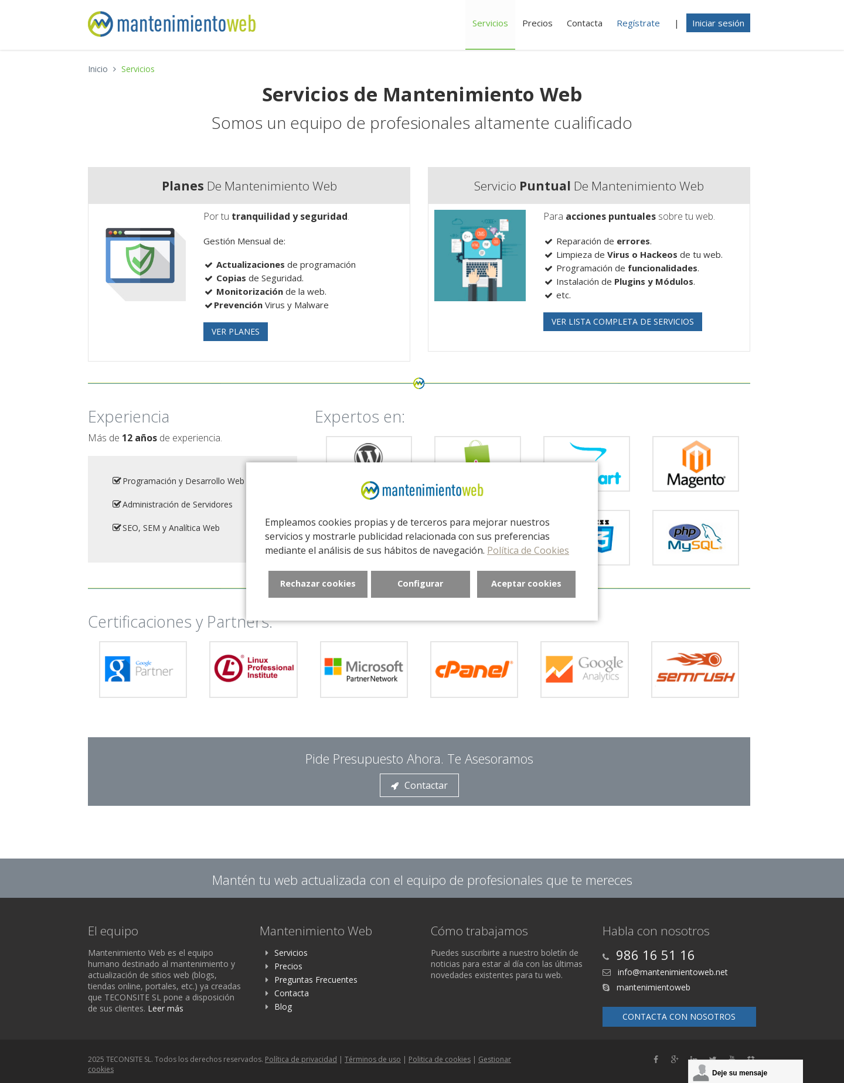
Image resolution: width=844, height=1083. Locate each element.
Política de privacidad (301, 1059)
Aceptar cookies (526, 583)
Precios (537, 23)
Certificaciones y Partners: (180, 621)
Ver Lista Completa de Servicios (623, 321)
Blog (283, 1006)
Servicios (490, 23)
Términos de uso (373, 1059)
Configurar (420, 583)
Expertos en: (360, 416)
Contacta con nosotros (679, 1016)
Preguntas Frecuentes (316, 979)
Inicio (98, 68)
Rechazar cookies (318, 583)
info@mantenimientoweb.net (671, 972)
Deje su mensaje (739, 1073)
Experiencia (128, 416)
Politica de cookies (440, 1059)
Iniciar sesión (718, 23)
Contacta (585, 23)
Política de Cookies (528, 550)
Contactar (419, 785)
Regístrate (638, 23)
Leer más (165, 1008)
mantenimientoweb (652, 987)
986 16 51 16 (655, 954)
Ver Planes (236, 331)
